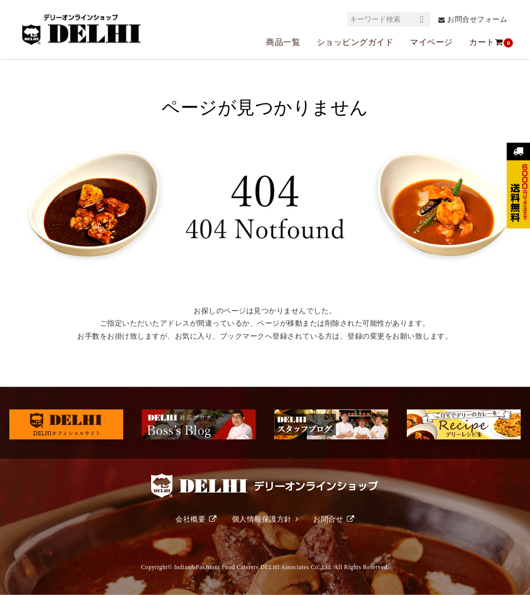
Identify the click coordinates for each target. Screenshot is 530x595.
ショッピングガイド (355, 42)
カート (486, 42)
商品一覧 (283, 42)
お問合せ (328, 519)
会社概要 (190, 519)
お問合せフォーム (477, 19)
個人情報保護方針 (262, 519)
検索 (422, 19)
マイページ (431, 42)
